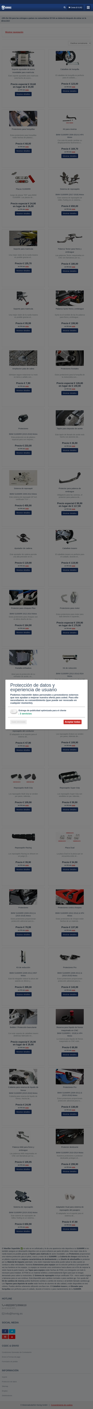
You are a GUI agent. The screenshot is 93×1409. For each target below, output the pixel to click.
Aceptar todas (72, 722)
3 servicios (25, 713)
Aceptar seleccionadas (18, 722)
